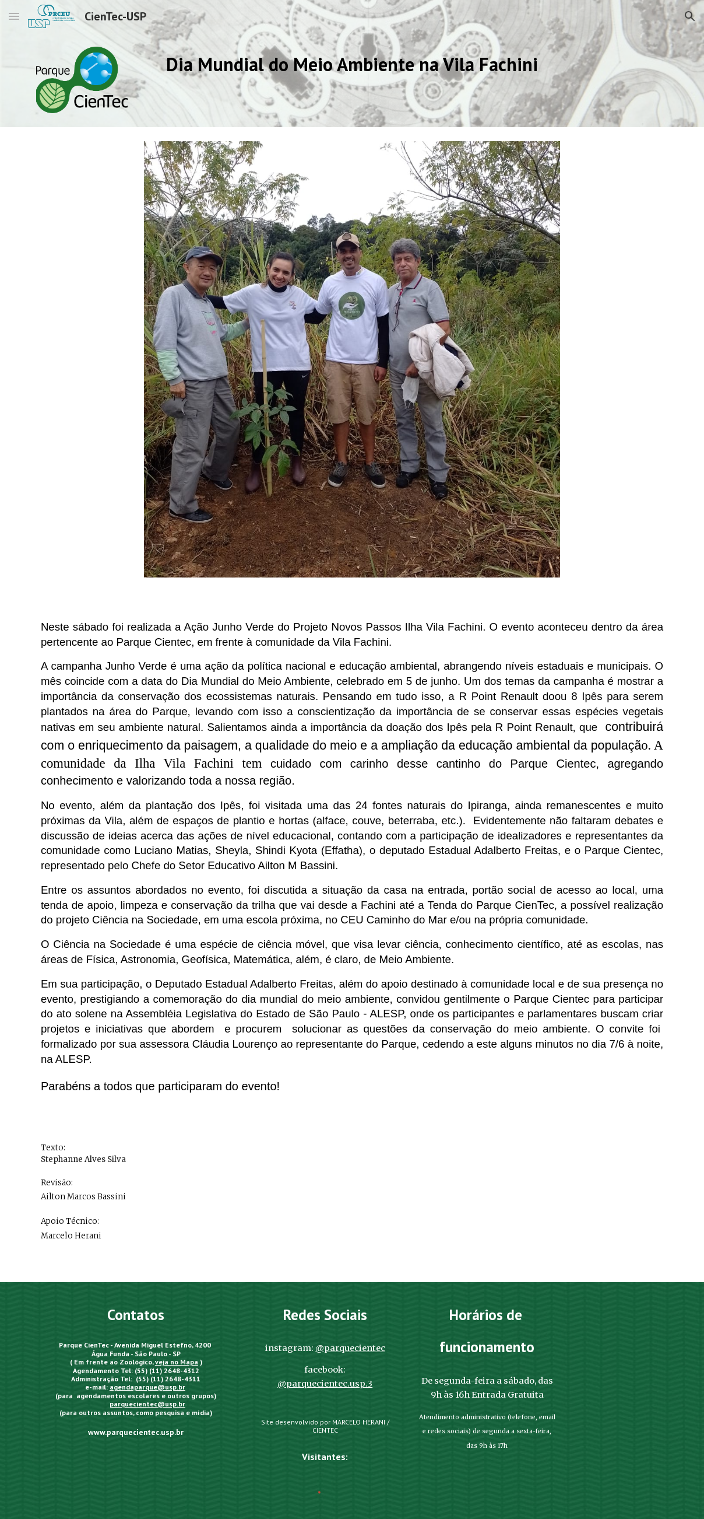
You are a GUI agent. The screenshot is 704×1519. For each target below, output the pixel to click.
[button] (14, 16)
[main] (352, 67)
